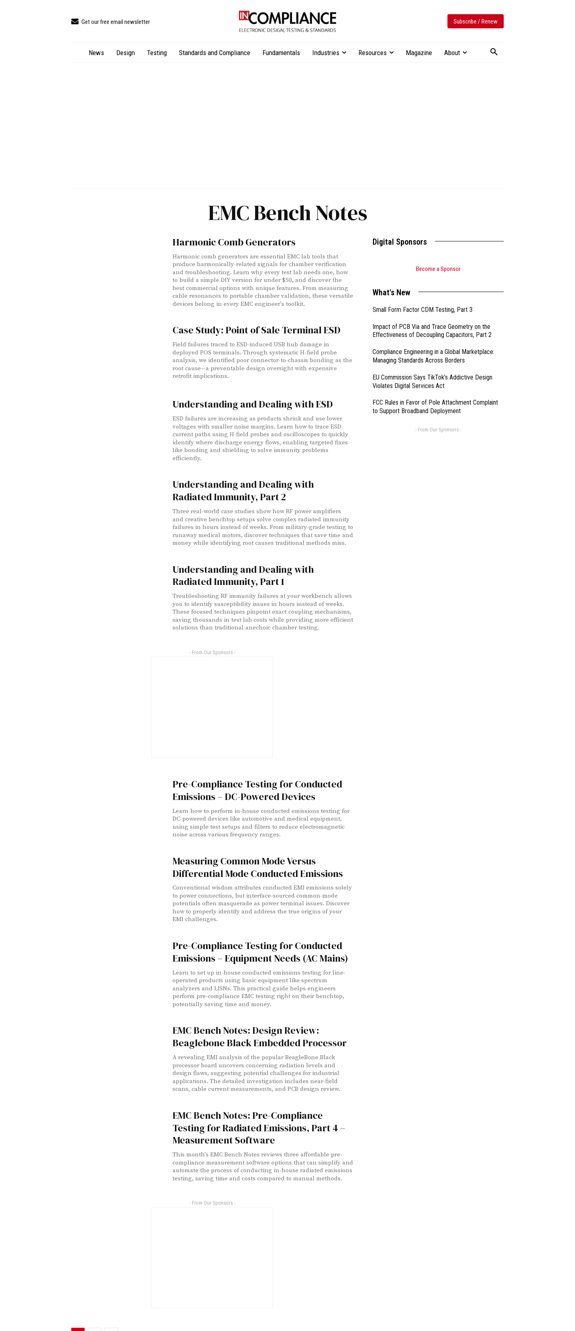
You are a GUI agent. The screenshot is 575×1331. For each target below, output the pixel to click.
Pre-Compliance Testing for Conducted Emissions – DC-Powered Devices (247, 780)
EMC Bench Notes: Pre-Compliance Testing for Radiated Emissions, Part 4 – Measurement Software (260, 1106)
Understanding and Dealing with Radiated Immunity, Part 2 (253, 486)
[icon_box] (110, 22)
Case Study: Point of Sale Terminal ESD (247, 328)
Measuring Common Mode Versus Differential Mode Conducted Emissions (257, 854)
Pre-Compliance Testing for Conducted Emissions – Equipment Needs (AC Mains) (250, 936)
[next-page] (111, 1309)
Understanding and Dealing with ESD (243, 402)
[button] (494, 52)
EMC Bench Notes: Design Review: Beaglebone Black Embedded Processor (260, 1018)
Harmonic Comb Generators (226, 241)
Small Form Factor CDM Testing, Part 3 (423, 310)
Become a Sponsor (438, 269)
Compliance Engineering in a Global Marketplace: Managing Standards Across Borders (433, 356)
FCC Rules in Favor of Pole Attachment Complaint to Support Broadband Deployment (435, 407)
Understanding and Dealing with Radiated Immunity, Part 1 (253, 568)
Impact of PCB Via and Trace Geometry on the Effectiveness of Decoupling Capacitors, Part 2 (432, 331)
